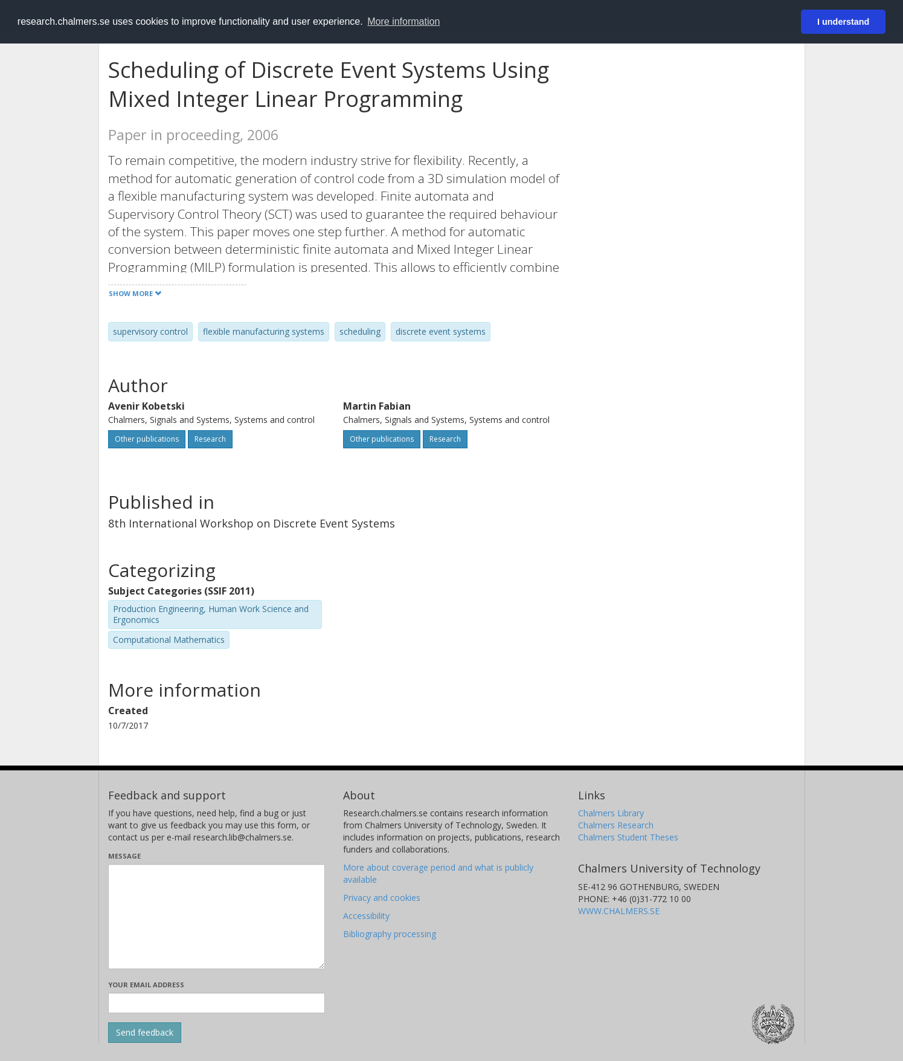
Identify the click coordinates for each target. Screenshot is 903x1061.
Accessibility (366, 915)
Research (210, 439)
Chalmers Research (616, 825)
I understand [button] (843, 22)
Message (124, 855)
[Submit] (144, 1032)
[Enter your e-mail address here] (216, 1003)
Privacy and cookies (381, 897)
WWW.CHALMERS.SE (619, 911)
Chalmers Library (611, 813)
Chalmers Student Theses (628, 837)
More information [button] (403, 21)
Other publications (147, 439)
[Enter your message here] (216, 916)
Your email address (146, 984)
